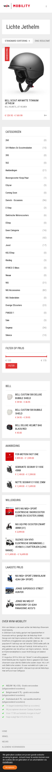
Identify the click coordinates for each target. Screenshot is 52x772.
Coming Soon (11, 192)
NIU (7, 282)
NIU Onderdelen (12, 297)
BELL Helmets (10, 107)
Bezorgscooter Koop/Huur (17, 178)
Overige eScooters (14, 305)
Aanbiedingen (11, 170)
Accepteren (9, 767)
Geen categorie (12, 230)
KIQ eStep (10, 252)
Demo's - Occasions (14, 200)
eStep (8, 223)
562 (7, 163)
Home (4, 731)
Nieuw (8, 275)
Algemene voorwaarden (13, 747)
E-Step (9, 207)
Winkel (5, 736)
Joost (8, 245)
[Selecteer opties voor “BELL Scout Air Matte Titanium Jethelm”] (45, 115)
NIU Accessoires (13, 290)
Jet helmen (22, 107)
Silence (9, 335)
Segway (9, 327)
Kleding (9, 260)
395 (7, 155)
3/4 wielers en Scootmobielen (19, 147)
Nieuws (5, 741)
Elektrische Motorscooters (17, 215)
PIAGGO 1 (10, 312)
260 (7, 140)
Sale (7, 320)
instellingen (8, 762)
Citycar (9, 185)
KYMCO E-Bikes (12, 267)
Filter (11, 365)
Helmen (9, 237)
